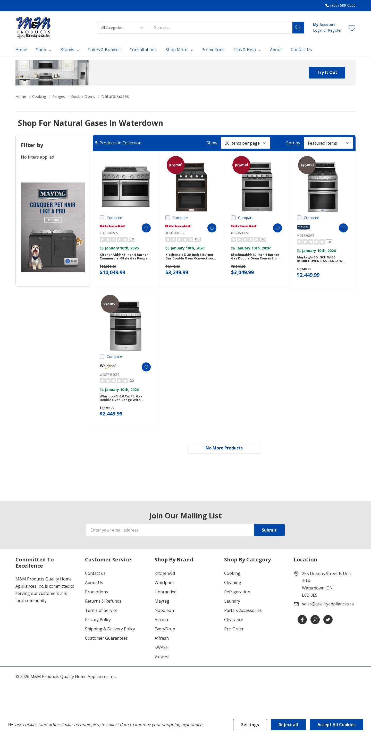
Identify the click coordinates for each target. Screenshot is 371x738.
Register (335, 30)
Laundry (232, 611)
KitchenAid (165, 583)
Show (212, 143)
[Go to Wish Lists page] (352, 27)
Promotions (96, 601)
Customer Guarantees (106, 648)
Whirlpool (164, 592)
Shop (41, 50)
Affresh (162, 648)
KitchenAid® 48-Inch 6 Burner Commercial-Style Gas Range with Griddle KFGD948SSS (123, 259)
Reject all (288, 724)
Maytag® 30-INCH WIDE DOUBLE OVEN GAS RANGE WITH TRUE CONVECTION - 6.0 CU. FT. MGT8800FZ (321, 261)
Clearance (233, 629)
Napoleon (164, 620)
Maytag (162, 611)
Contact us (95, 583)
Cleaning (232, 592)
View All (162, 666)
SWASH (162, 657)
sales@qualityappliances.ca (328, 614)
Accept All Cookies (336, 724)
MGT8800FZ (305, 235)
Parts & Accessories (243, 620)
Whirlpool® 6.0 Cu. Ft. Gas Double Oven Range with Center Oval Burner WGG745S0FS (123, 405)
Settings (250, 724)
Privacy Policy (98, 629)
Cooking (232, 583)
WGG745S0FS (109, 379)
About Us (94, 592)
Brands (67, 50)
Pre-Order (234, 638)
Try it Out (327, 72)
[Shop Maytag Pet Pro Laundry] (53, 227)
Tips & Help (244, 50)
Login (318, 30)
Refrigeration (237, 601)
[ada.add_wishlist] (142, 227)
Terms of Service (101, 620)
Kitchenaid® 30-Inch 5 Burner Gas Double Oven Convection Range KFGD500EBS (187, 259)
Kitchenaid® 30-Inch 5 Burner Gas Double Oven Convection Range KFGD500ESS (253, 259)
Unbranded (165, 601)
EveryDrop (165, 638)
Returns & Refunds (103, 611)
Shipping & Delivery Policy (110, 638)
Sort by (293, 143)
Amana (161, 629)
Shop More (176, 50)
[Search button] (298, 27)
